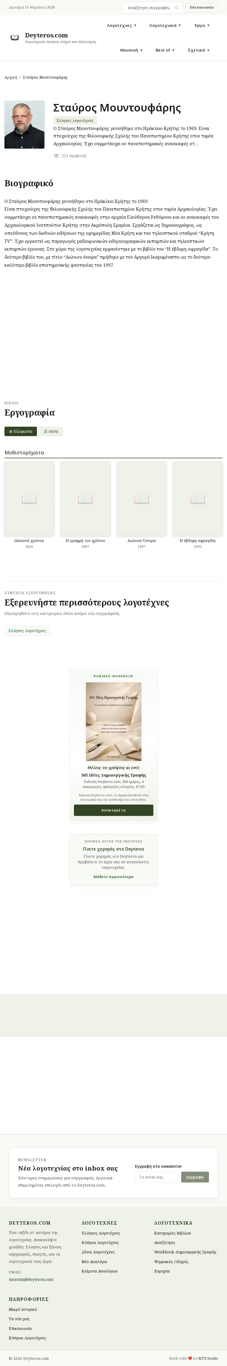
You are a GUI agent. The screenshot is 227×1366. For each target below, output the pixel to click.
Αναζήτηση (164, 1242)
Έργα (199, 25)
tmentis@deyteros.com (31, 1279)
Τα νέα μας (19, 1318)
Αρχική (10, 77)
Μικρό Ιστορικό (23, 1309)
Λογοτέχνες (119, 25)
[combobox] (149, 7)
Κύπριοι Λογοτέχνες (100, 1242)
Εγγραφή (195, 1177)
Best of (163, 50)
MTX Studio (208, 1358)
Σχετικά (196, 50)
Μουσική (129, 50)
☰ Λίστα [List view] (51, 431)
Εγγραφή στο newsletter (158, 1166)
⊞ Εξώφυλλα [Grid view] (20, 431)
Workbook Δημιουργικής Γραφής (185, 1252)
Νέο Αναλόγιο (94, 1261)
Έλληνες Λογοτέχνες (101, 1232)
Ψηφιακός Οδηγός (171, 1261)
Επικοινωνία (202, 7)
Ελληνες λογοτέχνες (75, 120)
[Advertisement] (113, 339)
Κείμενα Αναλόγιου (100, 1271)
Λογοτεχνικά (162, 25)
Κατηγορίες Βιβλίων (172, 1232)
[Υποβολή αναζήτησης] (177, 7)
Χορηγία (162, 1271)
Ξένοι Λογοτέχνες (98, 1252)
